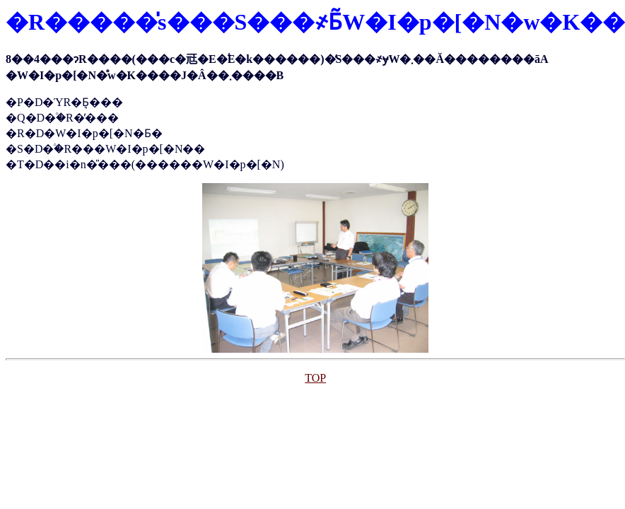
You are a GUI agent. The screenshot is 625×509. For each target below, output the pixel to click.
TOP (315, 378)
